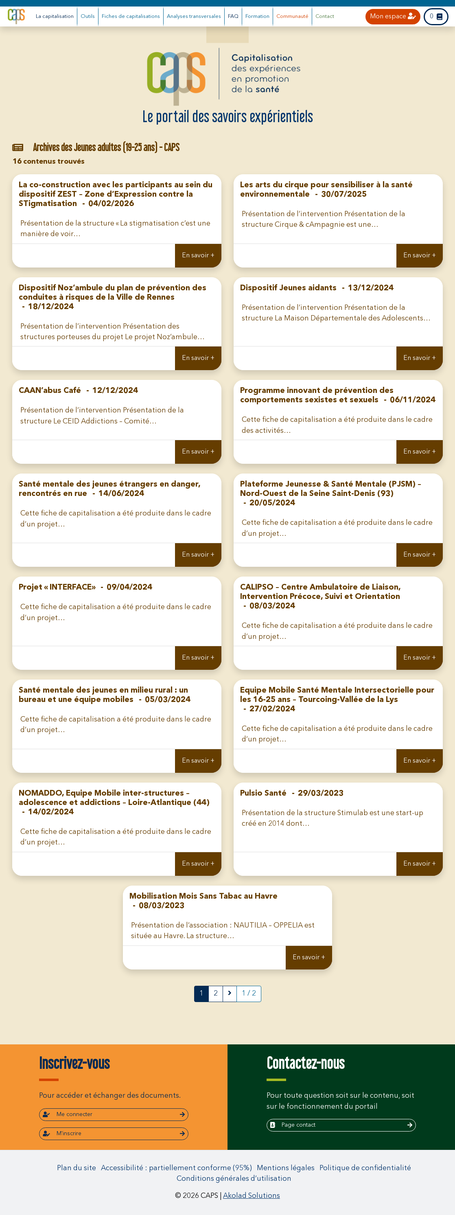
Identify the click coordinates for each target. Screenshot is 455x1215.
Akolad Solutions (251, 1196)
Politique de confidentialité (365, 1168)
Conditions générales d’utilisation (234, 1179)
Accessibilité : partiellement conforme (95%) (176, 1168)
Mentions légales (286, 1168)
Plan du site (76, 1168)
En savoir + (198, 255)
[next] (230, 994)
